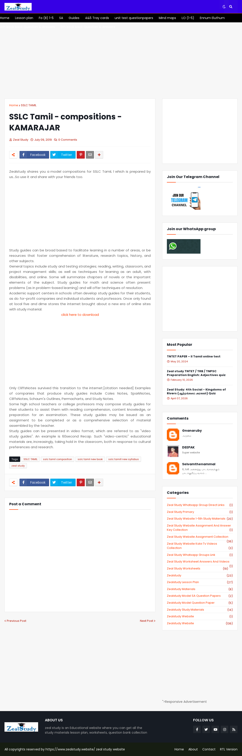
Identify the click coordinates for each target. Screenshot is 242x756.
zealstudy (200, 575)
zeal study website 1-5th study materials (200, 518)
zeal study (18, 465)
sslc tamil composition (57, 459)
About (193, 749)
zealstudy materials (200, 589)
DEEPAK (188, 447)
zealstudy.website (200, 623)
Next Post (146, 621)
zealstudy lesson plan (200, 582)
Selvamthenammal (198, 464)
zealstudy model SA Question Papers (200, 596)
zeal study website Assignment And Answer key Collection (200, 527)
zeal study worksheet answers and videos (200, 561)
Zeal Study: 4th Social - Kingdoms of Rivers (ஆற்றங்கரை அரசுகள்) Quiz (196, 391)
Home (13, 105)
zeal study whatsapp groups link (200, 555)
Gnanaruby (192, 431)
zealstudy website (200, 616)
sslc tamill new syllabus (123, 459)
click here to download (80, 314)
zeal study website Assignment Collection (200, 537)
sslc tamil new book (90, 459)
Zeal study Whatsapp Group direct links (200, 505)
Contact (209, 749)
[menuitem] (4, 17)
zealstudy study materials (200, 609)
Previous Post (16, 621)
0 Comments (67, 140)
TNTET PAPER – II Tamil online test (193, 357)
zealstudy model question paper (200, 603)
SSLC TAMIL (28, 105)
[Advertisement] (121, 60)
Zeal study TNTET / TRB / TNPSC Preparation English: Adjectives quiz (196, 373)
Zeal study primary (200, 512)
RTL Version (229, 749)
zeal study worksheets (197, 568)
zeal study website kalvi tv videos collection (200, 546)
